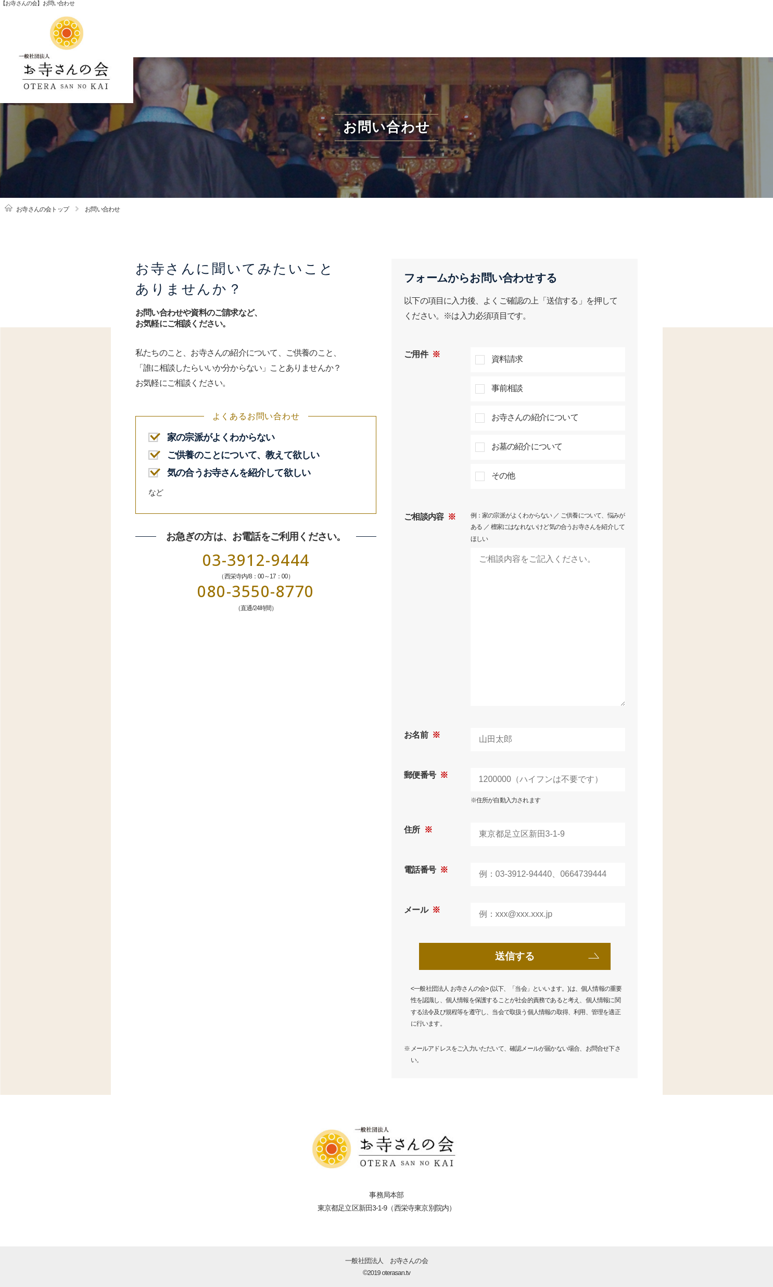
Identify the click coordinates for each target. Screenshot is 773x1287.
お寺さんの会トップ (42, 209)
